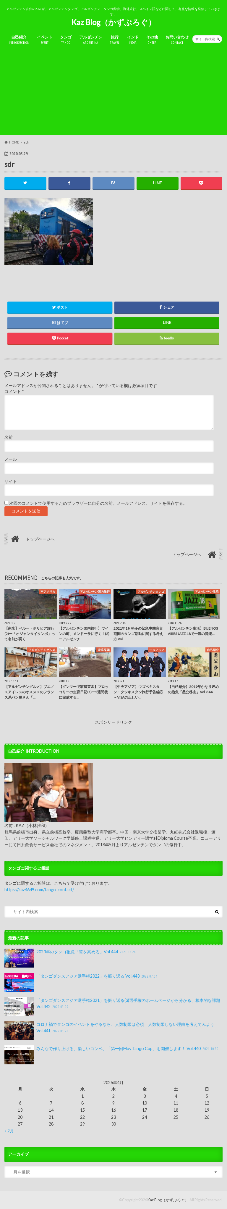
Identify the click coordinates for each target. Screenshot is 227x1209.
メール (10, 459)
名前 (8, 437)
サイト (10, 481)
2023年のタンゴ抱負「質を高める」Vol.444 (70, 958)
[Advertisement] (113, 93)
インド (133, 40)
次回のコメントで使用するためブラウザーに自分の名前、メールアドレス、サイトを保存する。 (98, 503)
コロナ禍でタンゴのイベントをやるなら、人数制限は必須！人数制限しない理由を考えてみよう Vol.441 (109, 1030)
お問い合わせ (177, 40)
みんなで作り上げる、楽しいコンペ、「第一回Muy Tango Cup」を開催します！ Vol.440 (112, 1055)
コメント (14, 391)
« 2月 (9, 1130)
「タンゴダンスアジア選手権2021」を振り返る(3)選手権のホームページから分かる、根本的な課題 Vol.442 (112, 1006)
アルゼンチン (90, 40)
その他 (152, 40)
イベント (44, 40)
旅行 (114, 40)
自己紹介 (19, 40)
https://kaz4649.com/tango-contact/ (39, 889)
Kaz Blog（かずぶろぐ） (113, 22)
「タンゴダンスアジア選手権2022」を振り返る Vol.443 (81, 982)
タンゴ (66, 40)
